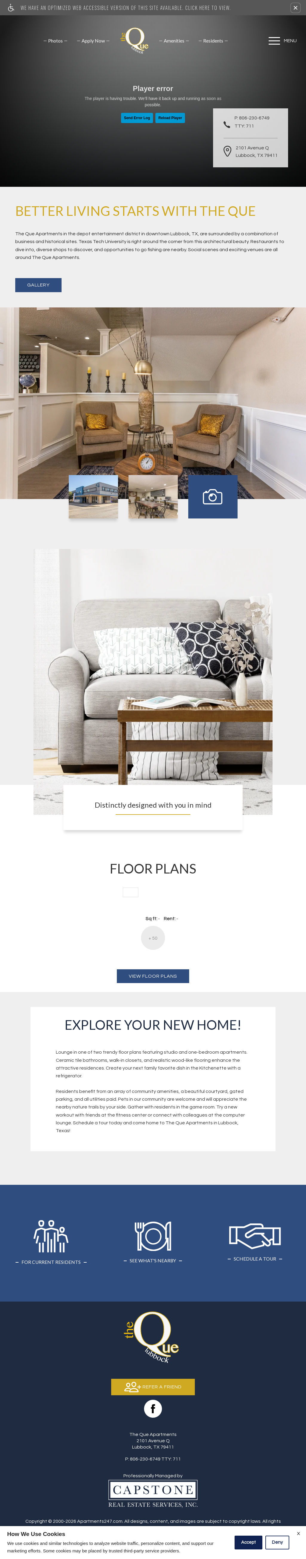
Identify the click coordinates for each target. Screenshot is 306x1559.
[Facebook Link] (153, 1409)
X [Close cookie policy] (298, 1533)
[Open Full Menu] (284, 40)
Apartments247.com (100, 1521)
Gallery (38, 285)
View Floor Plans (153, 976)
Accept (248, 1542)
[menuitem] (55, 40)
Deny (277, 1542)
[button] (295, 8)
